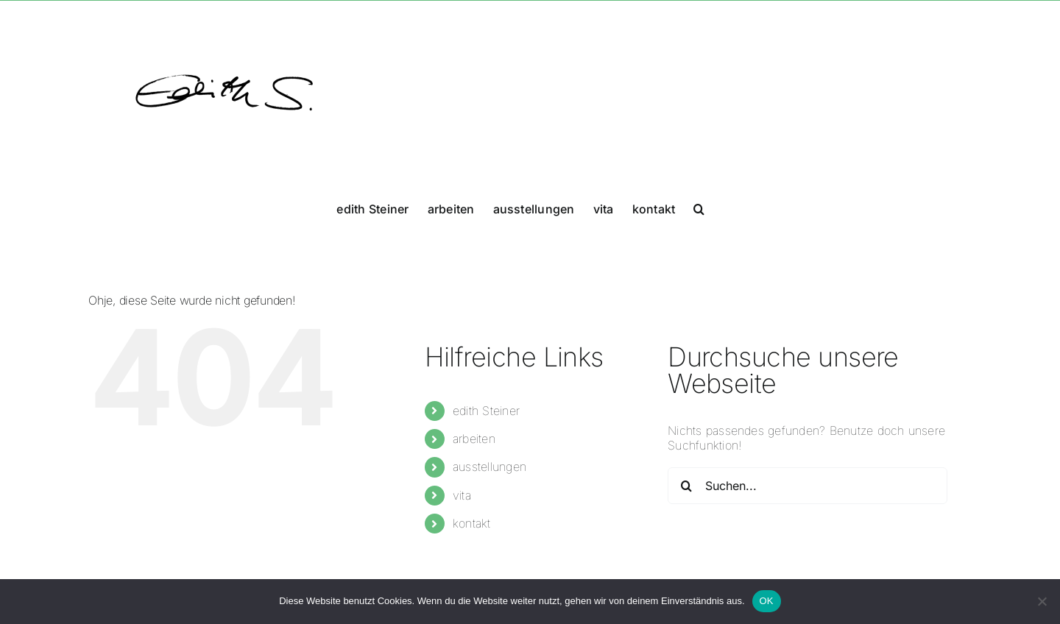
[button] (698, 207)
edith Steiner (486, 410)
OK (767, 600)
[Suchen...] (807, 485)
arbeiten (474, 438)
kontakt (472, 523)
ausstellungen (489, 466)
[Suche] (686, 485)
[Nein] (1041, 601)
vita (462, 495)
